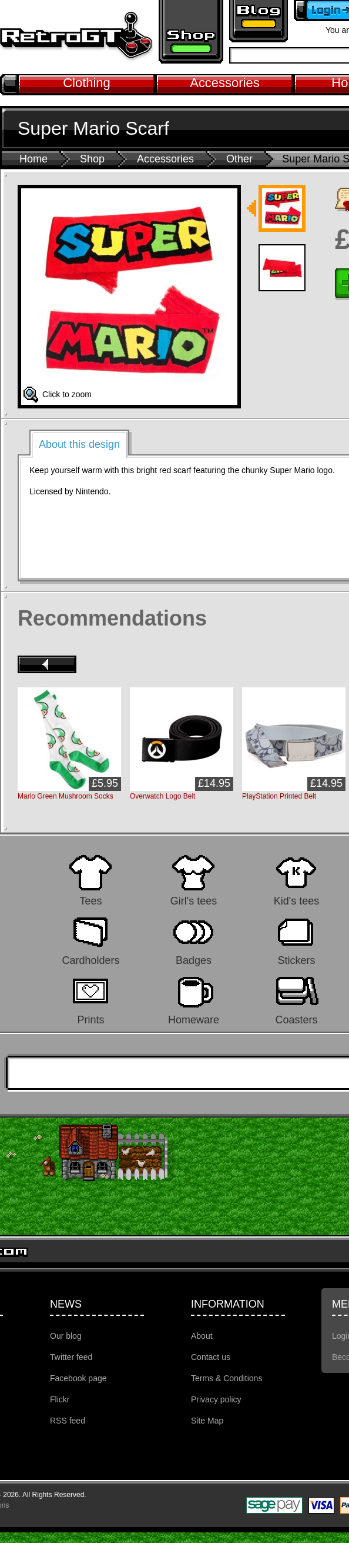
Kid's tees (296, 900)
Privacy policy (216, 1399)
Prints (90, 1019)
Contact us (210, 1357)
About (202, 1336)
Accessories (225, 82)
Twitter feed (71, 1357)
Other (239, 159)
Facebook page (78, 1378)
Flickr (59, 1399)
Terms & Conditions (226, 1378)
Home (33, 159)
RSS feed (67, 1420)
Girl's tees (193, 900)
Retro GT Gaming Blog (258, 21)
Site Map (207, 1420)
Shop (92, 159)
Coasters (296, 1019)
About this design (79, 444)
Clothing (86, 82)
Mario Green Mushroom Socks (65, 796)
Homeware (193, 1019)
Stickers (296, 960)
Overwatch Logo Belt (162, 796)
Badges (194, 960)
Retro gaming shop (191, 32)
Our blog (66, 1336)
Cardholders (90, 960)
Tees (90, 900)
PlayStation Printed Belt (279, 796)
